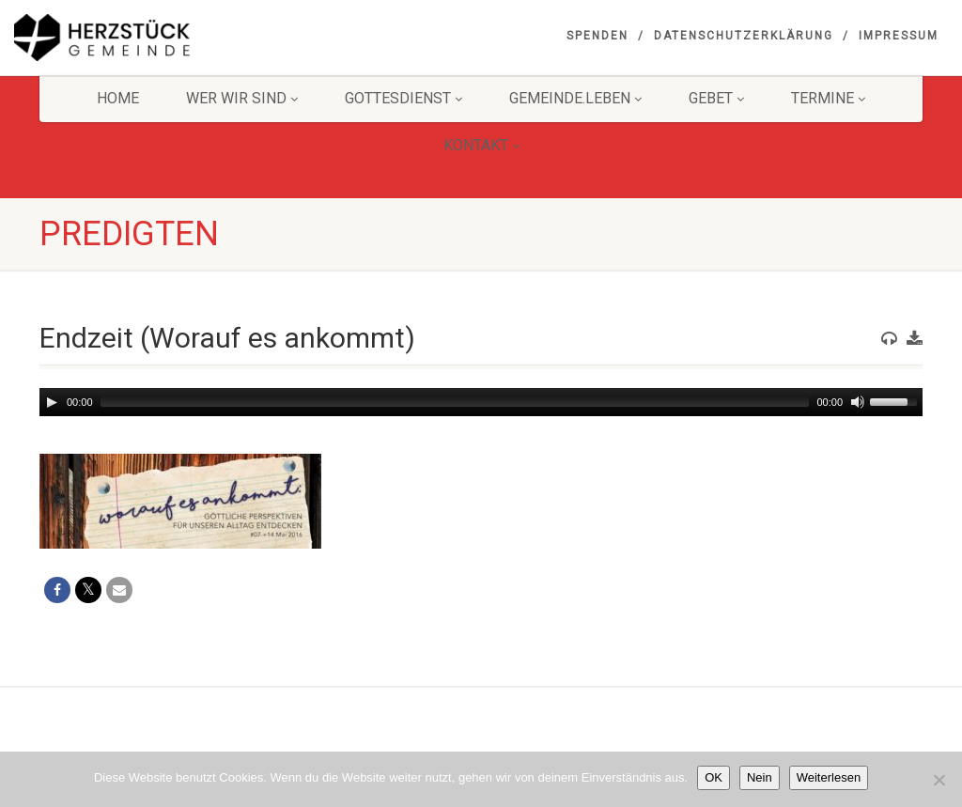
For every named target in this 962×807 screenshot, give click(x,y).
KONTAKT (481, 145)
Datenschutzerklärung (743, 35)
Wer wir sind (242, 98)
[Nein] (938, 779)
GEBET (716, 98)
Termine (828, 98)
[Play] (51, 402)
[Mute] (857, 402)
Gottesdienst (403, 98)
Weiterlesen (829, 777)
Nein (759, 777)
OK (713, 777)
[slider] (455, 402)
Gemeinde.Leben (575, 98)
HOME (118, 98)
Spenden (597, 35)
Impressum (899, 35)
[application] (481, 402)
